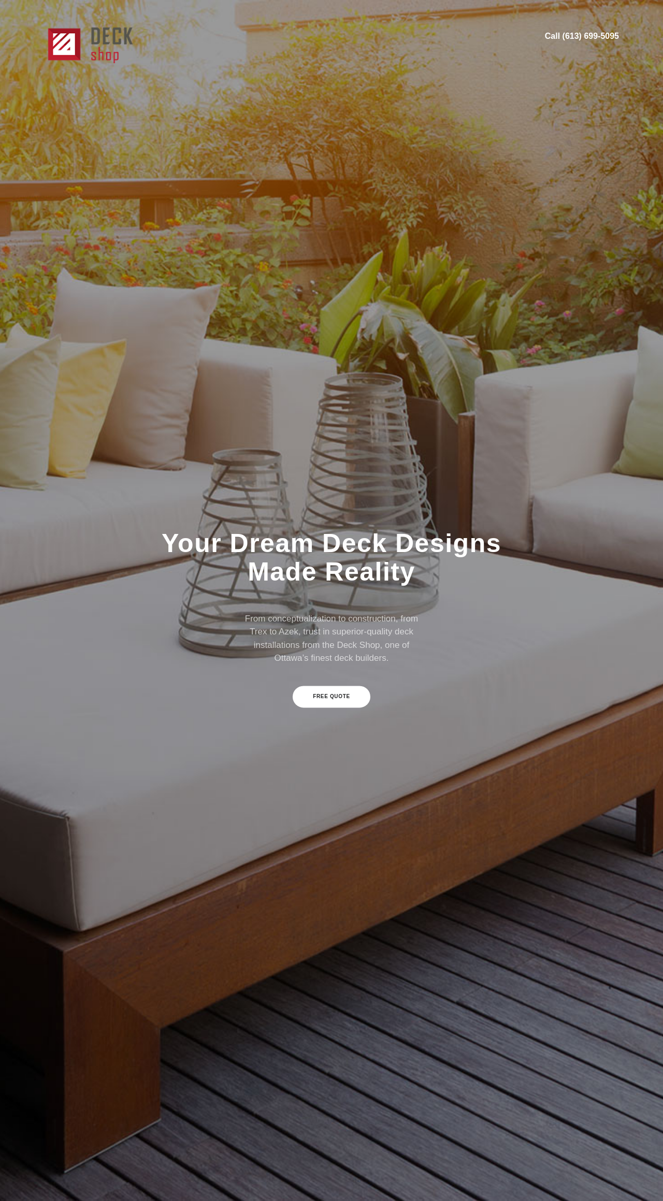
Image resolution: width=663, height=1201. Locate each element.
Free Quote (331, 696)
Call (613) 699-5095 (582, 36)
